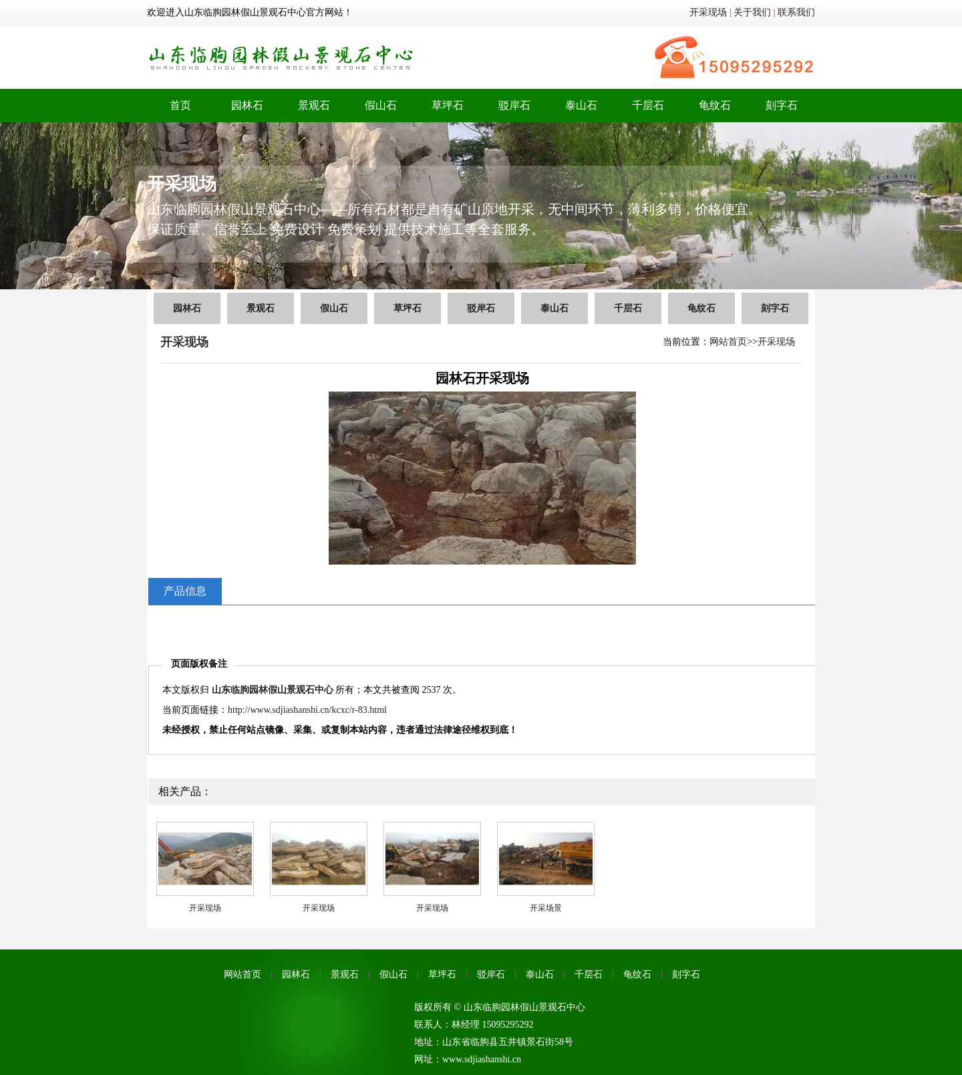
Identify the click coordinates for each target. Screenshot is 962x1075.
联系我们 (796, 12)
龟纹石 (715, 105)
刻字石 (782, 105)
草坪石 (448, 105)
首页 (180, 105)
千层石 (648, 105)
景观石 (314, 105)
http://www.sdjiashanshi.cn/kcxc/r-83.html (307, 710)
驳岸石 (514, 105)
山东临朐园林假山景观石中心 (272, 690)
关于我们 (752, 12)
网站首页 (728, 342)
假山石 (381, 105)
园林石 (247, 105)
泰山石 (581, 105)
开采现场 (708, 12)
